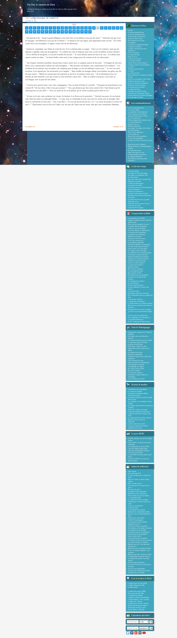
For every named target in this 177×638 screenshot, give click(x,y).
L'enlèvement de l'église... (136, 208)
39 (78, 32)
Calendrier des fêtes (140, 615)
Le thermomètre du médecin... (137, 154)
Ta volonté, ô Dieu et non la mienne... (140, 540)
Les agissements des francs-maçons (139, 418)
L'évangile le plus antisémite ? (137, 492)
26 (27, 32)
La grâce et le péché (134, 47)
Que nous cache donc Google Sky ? (139, 179)
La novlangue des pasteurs (136, 510)
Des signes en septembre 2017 (138, 175)
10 (62, 28)
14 (78, 28)
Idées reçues (132, 471)
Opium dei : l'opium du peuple (137, 410)
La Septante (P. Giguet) (135, 595)
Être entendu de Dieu (135, 273)
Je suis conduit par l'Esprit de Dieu (139, 322)
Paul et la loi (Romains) (135, 132)
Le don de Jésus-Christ (135, 38)
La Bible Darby (132, 587)
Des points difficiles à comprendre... (139, 245)
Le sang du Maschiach (135, 156)
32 (50, 32)
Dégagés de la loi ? (134, 524)
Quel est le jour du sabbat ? (137, 144)
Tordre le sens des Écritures (137, 228)
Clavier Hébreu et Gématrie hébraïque (140, 95)
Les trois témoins (133, 283)
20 (102, 28)
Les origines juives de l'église (137, 251)
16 (86, 28)
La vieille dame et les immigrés (138, 500)
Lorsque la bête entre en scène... (138, 193)
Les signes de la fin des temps (138, 173)
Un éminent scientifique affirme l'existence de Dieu (138, 394)
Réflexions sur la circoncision (137, 494)
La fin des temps (133, 171)
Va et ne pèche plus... (135, 118)
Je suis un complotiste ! (135, 506)
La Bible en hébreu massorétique (138, 597)
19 (98, 28)
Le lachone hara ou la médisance (139, 532)
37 (70, 32)
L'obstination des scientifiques (137, 389)
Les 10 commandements (136, 108)
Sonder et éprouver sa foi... (137, 81)
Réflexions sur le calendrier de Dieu (139, 548)
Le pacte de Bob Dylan (135, 344)
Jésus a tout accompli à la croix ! (138, 224)
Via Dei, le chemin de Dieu (41, 4)
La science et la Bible (135, 391)
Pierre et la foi (132, 57)
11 (66, 28)
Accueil (130, 30)
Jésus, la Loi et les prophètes (137, 136)
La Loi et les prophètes (135, 138)
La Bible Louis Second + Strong (138, 603)
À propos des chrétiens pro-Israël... (139, 571)
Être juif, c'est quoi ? (134, 489)
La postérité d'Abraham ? (136, 319)
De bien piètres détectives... (137, 562)
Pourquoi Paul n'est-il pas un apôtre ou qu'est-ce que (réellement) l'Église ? (140, 311)
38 (74, 32)
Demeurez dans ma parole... (137, 85)
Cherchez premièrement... (136, 69)
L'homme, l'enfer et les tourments (139, 65)
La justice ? (131, 67)
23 (113, 28)
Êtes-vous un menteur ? (135, 269)
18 (94, 28)
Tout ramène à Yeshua (135, 299)
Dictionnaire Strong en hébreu (137, 605)
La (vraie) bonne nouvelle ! (137, 87)
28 (34, 32)
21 (106, 28)
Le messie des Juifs (134, 206)
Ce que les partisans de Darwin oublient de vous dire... (138, 427)
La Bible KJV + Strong (135, 601)
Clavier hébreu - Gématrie (136, 610)
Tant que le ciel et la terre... (137, 238)
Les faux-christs (133, 177)
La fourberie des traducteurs (137, 232)
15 (82, 28)
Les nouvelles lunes (134, 150)
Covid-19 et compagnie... (136, 520)
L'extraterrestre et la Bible (136, 573)
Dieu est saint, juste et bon (136, 36)
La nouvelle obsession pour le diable (140, 340)
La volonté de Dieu (134, 61)
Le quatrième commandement (137, 112)
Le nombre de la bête (135, 185)
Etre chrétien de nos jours (136, 41)
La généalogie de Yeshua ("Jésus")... (139, 556)
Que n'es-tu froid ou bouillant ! (138, 526)
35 (62, 32)
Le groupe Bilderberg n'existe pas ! (139, 412)
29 (38, 32)
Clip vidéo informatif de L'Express (138, 451)
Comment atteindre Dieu (136, 32)
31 (46, 32)
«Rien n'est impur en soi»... (136, 152)
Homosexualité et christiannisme (138, 362)
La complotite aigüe (134, 498)
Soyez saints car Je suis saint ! (138, 249)
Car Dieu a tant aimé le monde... (138, 247)
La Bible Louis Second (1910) (137, 583)
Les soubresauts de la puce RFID (138, 446)
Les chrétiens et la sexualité (137, 530)
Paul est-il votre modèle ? (136, 263)
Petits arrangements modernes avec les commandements (139, 121)
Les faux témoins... (134, 130)
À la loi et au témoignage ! (136, 569)
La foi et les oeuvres (134, 59)
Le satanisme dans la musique (138, 342)
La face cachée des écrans (136, 424)
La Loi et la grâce (133, 110)
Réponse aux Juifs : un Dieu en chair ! (140, 554)
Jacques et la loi (133, 124)
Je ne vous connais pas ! (136, 240)
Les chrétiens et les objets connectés (140, 528)
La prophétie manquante (136, 242)
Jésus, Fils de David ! (134, 536)
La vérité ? (131, 71)
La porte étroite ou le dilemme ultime (140, 303)
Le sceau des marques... (136, 373)
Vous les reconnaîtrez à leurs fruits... (140, 79)
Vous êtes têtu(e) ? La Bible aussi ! (139, 230)
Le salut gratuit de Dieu (135, 271)
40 (82, 32)
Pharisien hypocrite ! (134, 126)
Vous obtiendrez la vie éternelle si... (139, 317)
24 (117, 28)
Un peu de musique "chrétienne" (138, 83)
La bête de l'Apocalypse (135, 183)
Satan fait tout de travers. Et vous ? (139, 204)
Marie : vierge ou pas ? (135, 483)
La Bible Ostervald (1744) (136, 585)
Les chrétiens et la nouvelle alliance (139, 253)
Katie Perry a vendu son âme (137, 346)
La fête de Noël (133, 508)
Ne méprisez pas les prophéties (138, 275)
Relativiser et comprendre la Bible (139, 512)
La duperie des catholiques (136, 234)
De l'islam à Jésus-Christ (136, 369)
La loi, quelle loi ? (134, 134)
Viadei (27, 18)
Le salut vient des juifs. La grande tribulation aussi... (138, 200)
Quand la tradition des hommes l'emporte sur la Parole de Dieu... (138, 258)
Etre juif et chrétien (134, 371)
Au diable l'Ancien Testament (137, 226)
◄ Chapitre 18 (30, 127)
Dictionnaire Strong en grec (137, 607)
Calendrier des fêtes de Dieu (137, 91)
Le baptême (132, 43)
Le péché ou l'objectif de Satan (138, 45)
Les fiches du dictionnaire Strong (138, 93)
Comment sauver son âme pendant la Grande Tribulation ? (140, 188)
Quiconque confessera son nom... (139, 293)
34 (58, 32)
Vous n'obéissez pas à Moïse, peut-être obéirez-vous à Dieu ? (138, 115)
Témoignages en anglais (136, 367)
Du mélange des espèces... (137, 281)
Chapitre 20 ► (118, 127)
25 (121, 28)
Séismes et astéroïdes (135, 354)
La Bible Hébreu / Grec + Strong (138, 599)
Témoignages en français (136, 365)
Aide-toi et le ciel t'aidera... (137, 518)
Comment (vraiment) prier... (137, 34)
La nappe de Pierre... (134, 89)
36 (66, 32)
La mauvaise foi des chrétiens (137, 522)
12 (70, 28)
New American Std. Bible (136, 593)
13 (74, 28)
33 (54, 32)
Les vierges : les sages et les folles (139, 128)
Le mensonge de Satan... (136, 97)
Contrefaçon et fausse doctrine (138, 255)
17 (90, 28)
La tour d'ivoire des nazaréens (137, 538)
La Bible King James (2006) (137, 591)
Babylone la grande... (135, 181)
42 (90, 32)
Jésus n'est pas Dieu (134, 473)
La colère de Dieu (134, 73)
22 (110, 28)
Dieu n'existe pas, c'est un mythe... (139, 496)
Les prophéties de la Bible (136, 218)
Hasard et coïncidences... (136, 191)
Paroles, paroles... (134, 267)
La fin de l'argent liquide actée (138, 449)
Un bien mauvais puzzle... (136, 285)
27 (30, 32)
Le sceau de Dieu (133, 291)
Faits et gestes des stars (136, 360)
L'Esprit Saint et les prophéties (137, 534)
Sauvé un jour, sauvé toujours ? (138, 63)
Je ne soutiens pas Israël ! (136, 379)
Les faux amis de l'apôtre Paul (138, 315)
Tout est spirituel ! (134, 53)
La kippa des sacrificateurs (136, 301)
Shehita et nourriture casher (137, 261)
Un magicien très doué (135, 352)
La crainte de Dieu (134, 55)
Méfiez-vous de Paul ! (135, 236)
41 (86, 32)
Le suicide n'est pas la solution (138, 542)
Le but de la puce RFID (135, 453)
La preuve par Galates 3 (135, 265)
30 (42, 32)
